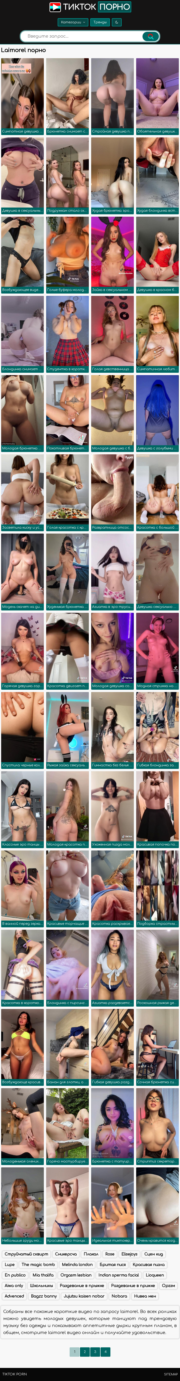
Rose (109, 1254)
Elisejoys (129, 1254)
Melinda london (77, 1265)
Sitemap (171, 1374)
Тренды (100, 22)
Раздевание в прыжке (82, 1286)
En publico (15, 1275)
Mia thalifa (43, 1275)
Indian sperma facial (118, 1275)
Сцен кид (153, 1254)
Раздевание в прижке (133, 1286)
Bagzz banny (44, 1296)
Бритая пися (113, 1265)
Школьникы (41, 1286)
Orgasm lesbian (75, 1275)
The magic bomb (38, 1265)
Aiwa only (14, 1286)
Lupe (10, 1265)
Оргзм (168, 1286)
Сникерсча (66, 1254)
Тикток (90, 6)
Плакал (91, 1254)
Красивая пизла (149, 1265)
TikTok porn (14, 1374)
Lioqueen (155, 1275)
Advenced (14, 1296)
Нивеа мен (145, 1296)
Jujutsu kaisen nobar (84, 1296)
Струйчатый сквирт (26, 1254)
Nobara (119, 1296)
